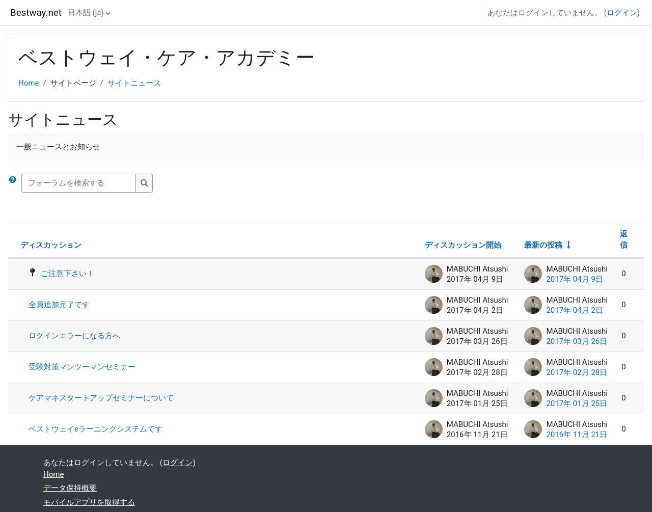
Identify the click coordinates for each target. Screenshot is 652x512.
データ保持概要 (70, 488)
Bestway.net (36, 12)
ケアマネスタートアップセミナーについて (101, 397)
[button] (14, 183)
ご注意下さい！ (67, 273)
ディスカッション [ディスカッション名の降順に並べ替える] (51, 245)
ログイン (622, 12)
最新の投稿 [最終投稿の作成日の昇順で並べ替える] (543, 245)
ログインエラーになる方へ (74, 335)
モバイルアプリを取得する (89, 502)
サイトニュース (134, 83)
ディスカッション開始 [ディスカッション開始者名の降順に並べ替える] (463, 245)
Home (28, 83)
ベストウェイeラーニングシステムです (95, 429)
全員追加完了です (59, 304)
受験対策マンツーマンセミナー (82, 366)
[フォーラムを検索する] (78, 183)
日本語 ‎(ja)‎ (86, 12)
